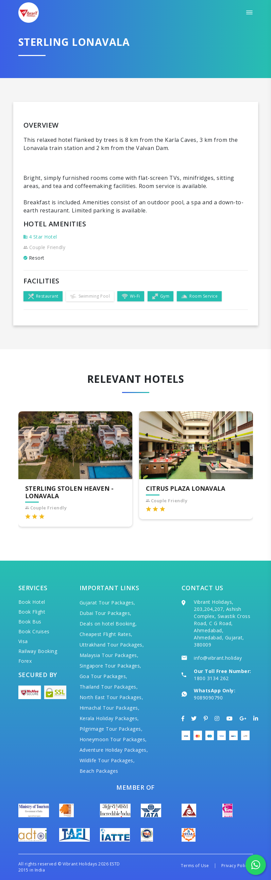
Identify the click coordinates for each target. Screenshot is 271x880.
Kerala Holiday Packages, (109, 718)
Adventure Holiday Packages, (114, 750)
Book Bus (29, 621)
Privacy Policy (235, 865)
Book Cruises (34, 631)
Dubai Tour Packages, (106, 613)
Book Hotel (31, 602)
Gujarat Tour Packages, (107, 602)
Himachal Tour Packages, (110, 708)
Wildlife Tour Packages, (107, 760)
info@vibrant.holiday (218, 658)
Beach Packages (99, 771)
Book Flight (32, 611)
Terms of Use (195, 865)
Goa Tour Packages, (104, 676)
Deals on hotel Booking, (108, 623)
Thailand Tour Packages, (109, 687)
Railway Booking (37, 651)
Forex (25, 661)
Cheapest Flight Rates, (106, 634)
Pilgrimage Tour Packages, (111, 729)
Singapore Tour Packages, (110, 665)
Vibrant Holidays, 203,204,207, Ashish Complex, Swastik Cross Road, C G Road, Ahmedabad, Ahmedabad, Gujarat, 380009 (222, 623)
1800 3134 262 (211, 678)
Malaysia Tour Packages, (109, 655)
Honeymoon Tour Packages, (113, 739)
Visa (23, 641)
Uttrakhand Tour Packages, (112, 644)
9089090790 (208, 697)
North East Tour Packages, (111, 697)
